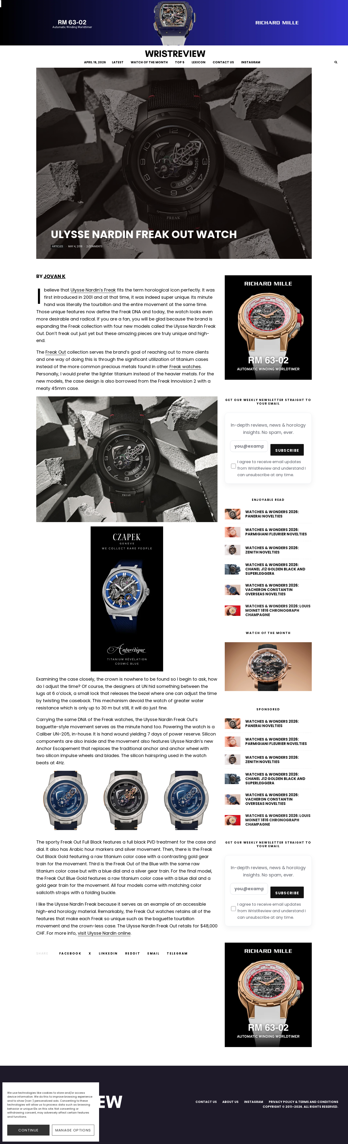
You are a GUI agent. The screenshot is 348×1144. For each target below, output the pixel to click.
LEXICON (198, 62)
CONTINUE (28, 1130)
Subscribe (287, 450)
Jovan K (54, 276)
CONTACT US (223, 62)
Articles (57, 246)
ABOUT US (230, 1102)
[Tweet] (90, 953)
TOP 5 (179, 62)
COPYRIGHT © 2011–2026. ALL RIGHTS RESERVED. (300, 1107)
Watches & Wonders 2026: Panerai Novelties (272, 515)
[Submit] (132, 953)
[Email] (153, 953)
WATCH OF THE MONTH (149, 62)
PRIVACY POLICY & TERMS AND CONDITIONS (303, 1102)
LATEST (117, 62)
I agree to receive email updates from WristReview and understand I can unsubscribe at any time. (268, 468)
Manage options (73, 1130)
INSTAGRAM (250, 62)
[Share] (70, 953)
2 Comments (94, 246)
